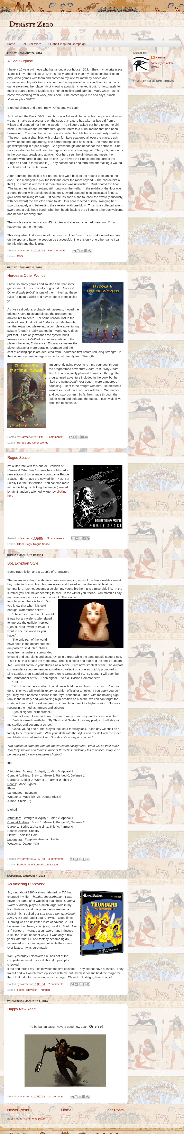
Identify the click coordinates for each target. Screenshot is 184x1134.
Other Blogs (24, 544)
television (31, 989)
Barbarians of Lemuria (30, 864)
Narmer (160, 57)
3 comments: (55, 436)
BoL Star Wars (31, 44)
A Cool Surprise (20, 61)
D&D (20, 256)
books (20, 989)
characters (52, 864)
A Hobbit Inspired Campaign (66, 44)
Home (11, 44)
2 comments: (56, 858)
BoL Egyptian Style (22, 563)
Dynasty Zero (31, 24)
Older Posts (113, 1110)
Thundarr (44, 989)
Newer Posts (18, 1110)
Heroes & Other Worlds (26, 275)
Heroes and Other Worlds (32, 442)
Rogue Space (18, 458)
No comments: (57, 250)
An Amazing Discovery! (26, 884)
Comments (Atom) (35, 1118)
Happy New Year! (21, 1009)
